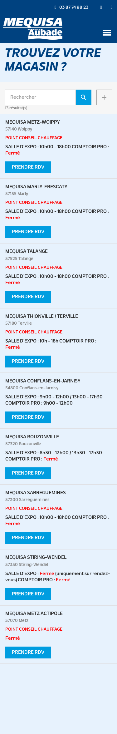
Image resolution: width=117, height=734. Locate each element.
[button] (71, 7)
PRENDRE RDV (28, 167)
